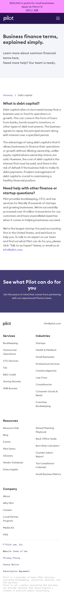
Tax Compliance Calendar (45, 465)
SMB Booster (10, 388)
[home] (13, 18)
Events (6, 441)
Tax (5, 367)
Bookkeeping (10, 343)
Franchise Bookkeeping (43, 404)
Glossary (8, 95)
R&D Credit (9, 374)
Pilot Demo (9, 448)
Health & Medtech (46, 349)
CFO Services (10, 360)
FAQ (5, 534)
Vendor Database (13, 462)
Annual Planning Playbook (45, 429)
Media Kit (8, 527)
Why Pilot (8, 502)
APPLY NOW (32, 10)
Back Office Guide (46, 438)
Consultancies (44, 384)
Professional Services (48, 363)
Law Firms (41, 377)
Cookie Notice (11, 564)
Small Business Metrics (48, 474)
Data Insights (10, 469)
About (6, 496)
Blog (5, 434)
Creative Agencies (46, 370)
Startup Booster (12, 381)
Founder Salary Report (44, 454)
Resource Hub (11, 427)
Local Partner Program (10, 518)
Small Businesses (45, 356)
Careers (7, 509)
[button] (57, 18)
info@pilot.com (12, 249)
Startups (40, 343)
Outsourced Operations (9, 351)
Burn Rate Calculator (48, 445)
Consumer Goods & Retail (47, 393)
